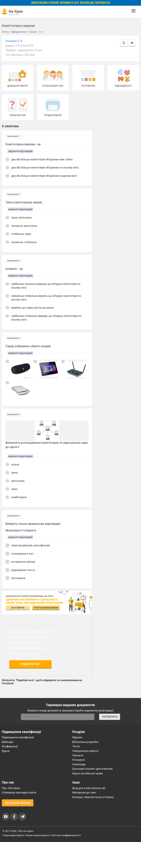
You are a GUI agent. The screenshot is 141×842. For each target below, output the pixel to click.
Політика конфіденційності (66, 835)
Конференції (10, 746)
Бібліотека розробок (85, 742)
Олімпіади (79, 764)
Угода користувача (13, 835)
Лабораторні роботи (85, 751)
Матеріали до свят (84, 792)
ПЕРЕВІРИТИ (109, 716)
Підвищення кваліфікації (18, 737)
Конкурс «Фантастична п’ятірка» (93, 797)
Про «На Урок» (11, 788)
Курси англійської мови (87, 773)
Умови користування (37, 835)
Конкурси (78, 759)
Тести (76, 746)
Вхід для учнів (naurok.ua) (88, 788)
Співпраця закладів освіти (19, 792)
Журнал (77, 737)
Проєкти (77, 755)
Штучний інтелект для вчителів (92, 768)
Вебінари (7, 742)
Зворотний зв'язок (17, 802)
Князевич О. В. (14, 41)
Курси (5, 751)
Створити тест (30, 664)
